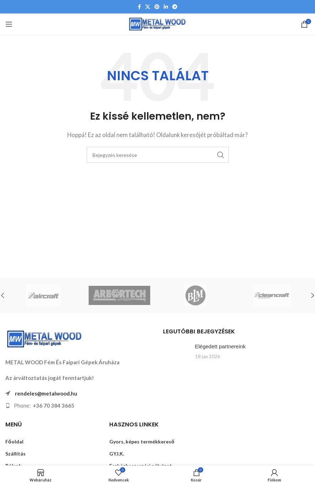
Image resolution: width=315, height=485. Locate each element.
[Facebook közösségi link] (139, 7)
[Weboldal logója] (157, 23)
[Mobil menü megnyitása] (9, 24)
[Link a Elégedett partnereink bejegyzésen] (176, 354)
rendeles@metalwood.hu (46, 393)
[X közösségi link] (147, 7)
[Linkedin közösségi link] (166, 7)
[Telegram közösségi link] (174, 7)
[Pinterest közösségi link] (157, 7)
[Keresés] (157, 155)
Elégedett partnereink (220, 346)
